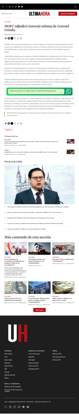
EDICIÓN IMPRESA (68, 14)
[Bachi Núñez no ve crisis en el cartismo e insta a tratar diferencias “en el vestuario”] (71, 152)
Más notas (39, 310)
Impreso (8, 130)
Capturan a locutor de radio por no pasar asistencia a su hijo (26, 229)
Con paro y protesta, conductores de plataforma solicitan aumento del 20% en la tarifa (35, 224)
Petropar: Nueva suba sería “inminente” (63, 261)
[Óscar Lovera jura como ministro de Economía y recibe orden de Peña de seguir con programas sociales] (71, 142)
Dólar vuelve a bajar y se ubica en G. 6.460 (62, 300)
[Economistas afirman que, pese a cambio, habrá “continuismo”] (39, 288)
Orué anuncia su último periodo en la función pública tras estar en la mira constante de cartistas (38, 207)
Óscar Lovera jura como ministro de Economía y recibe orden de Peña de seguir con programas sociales (31, 142)
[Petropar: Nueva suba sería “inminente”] (63, 249)
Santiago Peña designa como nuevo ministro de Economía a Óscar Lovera (30, 218)
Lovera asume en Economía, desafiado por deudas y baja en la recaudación (14, 262)
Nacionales (7, 140)
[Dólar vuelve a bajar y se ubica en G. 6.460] (63, 288)
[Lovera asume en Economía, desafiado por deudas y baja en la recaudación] (15, 249)
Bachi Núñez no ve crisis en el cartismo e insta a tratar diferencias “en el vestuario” (31, 152)
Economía (7, 22)
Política (6, 150)
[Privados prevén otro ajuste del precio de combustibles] (39, 249)
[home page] (39, 13)
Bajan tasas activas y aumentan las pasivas (13, 300)
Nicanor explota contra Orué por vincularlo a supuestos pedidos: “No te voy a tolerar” (34, 213)
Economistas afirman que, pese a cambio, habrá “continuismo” (39, 301)
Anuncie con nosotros (36, 351)
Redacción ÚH (22, 145)
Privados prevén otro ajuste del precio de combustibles (37, 262)
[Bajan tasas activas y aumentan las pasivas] (15, 288)
